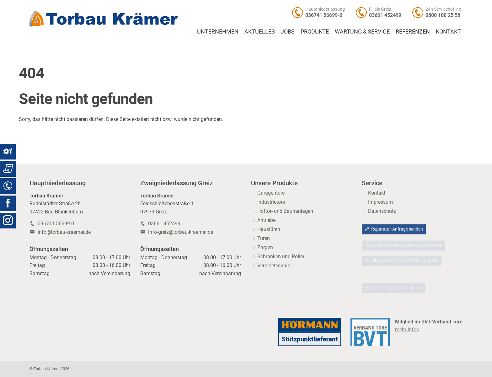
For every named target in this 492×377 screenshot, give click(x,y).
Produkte (315, 32)
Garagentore (271, 193)
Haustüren (268, 229)
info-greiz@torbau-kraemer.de (180, 232)
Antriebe (266, 220)
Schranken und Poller (280, 256)
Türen (263, 238)
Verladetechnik (273, 266)
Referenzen (413, 32)
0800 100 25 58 (442, 15)
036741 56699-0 (323, 15)
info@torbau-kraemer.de (64, 232)
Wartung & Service (362, 32)
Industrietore (271, 202)
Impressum (380, 202)
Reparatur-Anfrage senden (394, 229)
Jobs (288, 32)
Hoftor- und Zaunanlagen (285, 211)
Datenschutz (382, 211)
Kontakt (448, 32)
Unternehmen (217, 32)
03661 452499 (385, 15)
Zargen (265, 247)
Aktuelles (259, 32)
